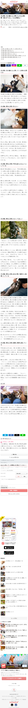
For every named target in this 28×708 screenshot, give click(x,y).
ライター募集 (14, 697)
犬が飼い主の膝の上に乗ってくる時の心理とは (11, 48)
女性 (18, 476)
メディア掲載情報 (22, 699)
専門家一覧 (4, 699)
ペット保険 (18, 685)
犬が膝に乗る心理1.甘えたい (7, 50)
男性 (24, 476)
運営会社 (17, 699)
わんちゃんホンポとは (6, 696)
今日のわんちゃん (11, 685)
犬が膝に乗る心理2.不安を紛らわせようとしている (12, 52)
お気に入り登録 (23, 27)
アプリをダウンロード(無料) (13, 678)
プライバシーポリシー (11, 699)
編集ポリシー (13, 696)
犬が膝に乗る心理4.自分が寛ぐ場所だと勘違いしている (13, 55)
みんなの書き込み (15, 457)
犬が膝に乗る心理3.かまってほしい (9, 53)
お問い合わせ (22, 696)
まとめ (2, 58)
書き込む (15, 454)
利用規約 (18, 696)
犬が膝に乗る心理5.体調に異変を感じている (11, 57)
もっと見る (14, 618)
